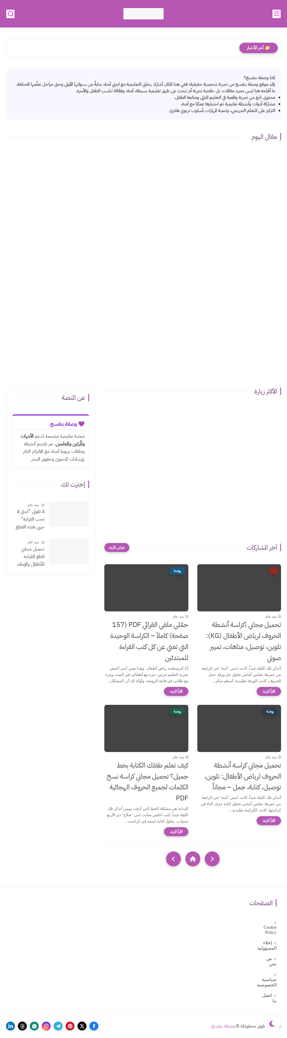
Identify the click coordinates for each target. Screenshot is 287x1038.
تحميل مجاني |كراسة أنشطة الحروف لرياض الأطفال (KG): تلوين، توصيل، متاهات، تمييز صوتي (243, 641)
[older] (212, 858)
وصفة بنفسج (223, 1026)
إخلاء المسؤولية (269, 945)
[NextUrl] (173, 858)
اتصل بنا (269, 998)
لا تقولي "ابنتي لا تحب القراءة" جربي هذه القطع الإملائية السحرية (29, 519)
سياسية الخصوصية (269, 982)
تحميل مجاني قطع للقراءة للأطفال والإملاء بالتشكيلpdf (30, 557)
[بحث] (10, 14)
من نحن (271, 961)
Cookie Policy (270, 930)
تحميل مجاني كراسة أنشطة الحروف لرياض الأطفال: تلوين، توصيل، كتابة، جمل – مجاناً (242, 776)
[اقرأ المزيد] (269, 691)
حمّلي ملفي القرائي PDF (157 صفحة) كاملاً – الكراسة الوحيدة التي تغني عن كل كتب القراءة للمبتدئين (149, 641)
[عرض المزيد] (116, 547)
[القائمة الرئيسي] (276, 14)
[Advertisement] (143, 332)
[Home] (192, 858)
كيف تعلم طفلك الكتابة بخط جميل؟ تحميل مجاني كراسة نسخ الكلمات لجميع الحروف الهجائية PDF (147, 781)
